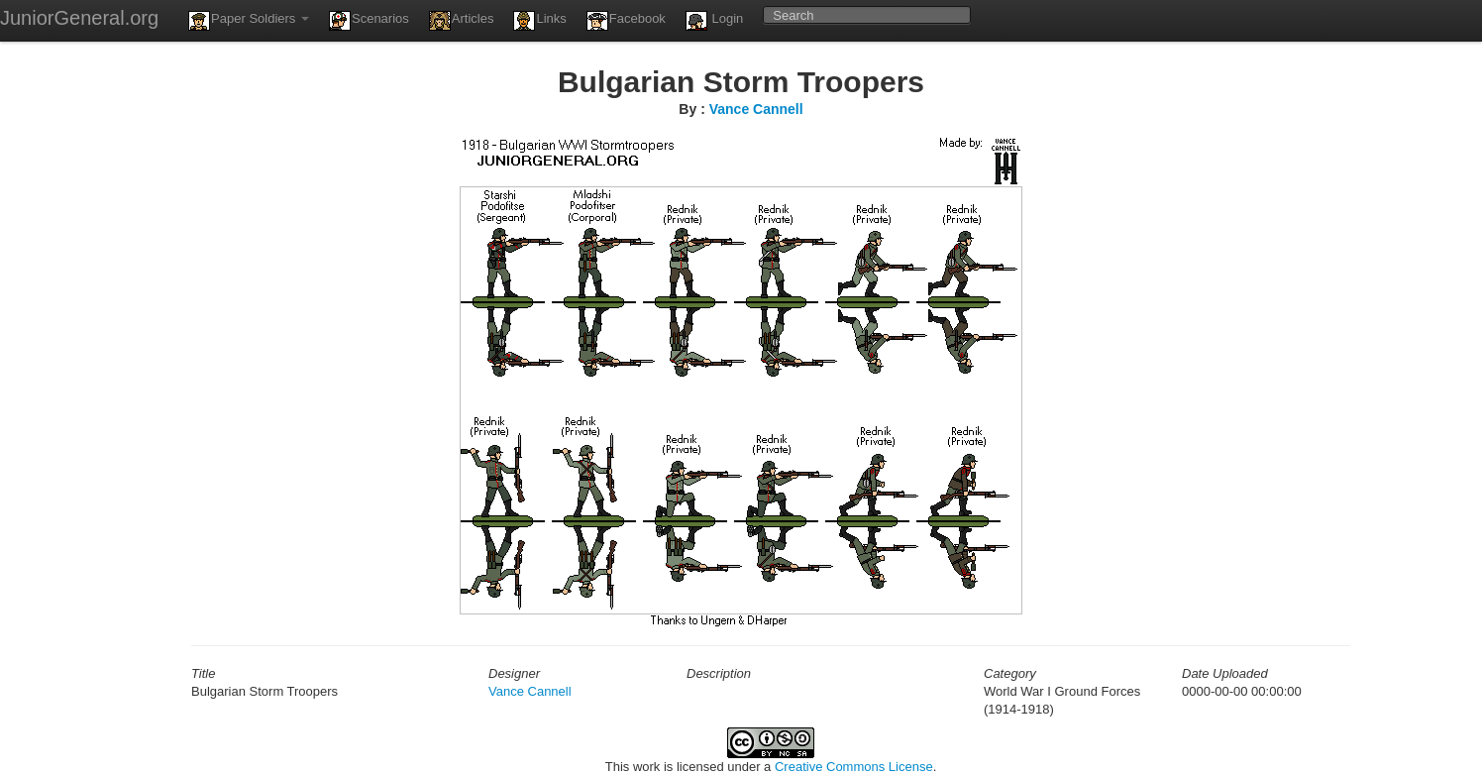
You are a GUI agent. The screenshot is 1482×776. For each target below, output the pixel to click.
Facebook (626, 21)
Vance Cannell (756, 109)
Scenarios (369, 21)
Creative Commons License (854, 766)
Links (539, 21)
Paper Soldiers (248, 21)
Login (714, 21)
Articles (461, 21)
